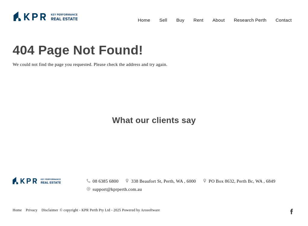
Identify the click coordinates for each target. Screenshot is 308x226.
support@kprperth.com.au (117, 189)
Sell (163, 20)
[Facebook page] (291, 212)
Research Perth (250, 20)
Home (144, 20)
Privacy (32, 210)
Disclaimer (50, 210)
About (218, 20)
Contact (284, 20)
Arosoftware (150, 210)
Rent (198, 20)
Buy (180, 20)
